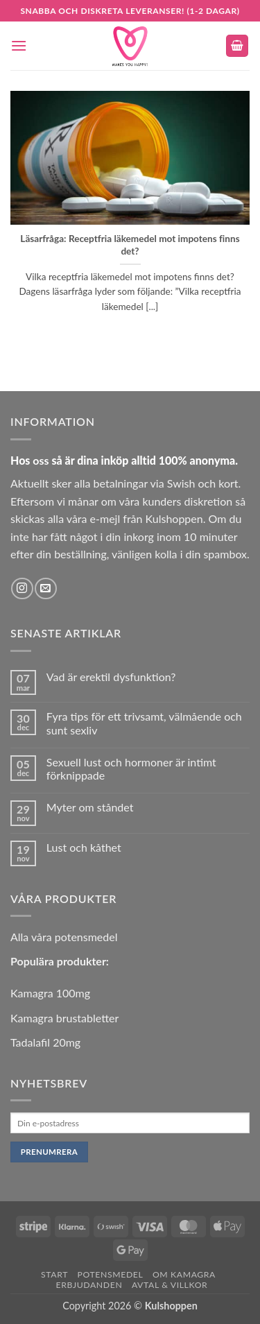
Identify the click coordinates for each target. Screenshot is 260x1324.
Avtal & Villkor (170, 1285)
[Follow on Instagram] (22, 588)
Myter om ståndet (90, 807)
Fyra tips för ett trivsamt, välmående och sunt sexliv (144, 723)
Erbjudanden (89, 1285)
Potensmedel (111, 1274)
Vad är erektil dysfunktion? (111, 676)
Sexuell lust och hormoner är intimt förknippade (131, 768)
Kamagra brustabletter (64, 1017)
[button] (18, 45)
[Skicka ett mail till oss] (45, 588)
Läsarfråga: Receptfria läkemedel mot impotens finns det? (129, 245)
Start (54, 1274)
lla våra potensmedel (68, 936)
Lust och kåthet (83, 847)
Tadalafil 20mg (45, 1042)
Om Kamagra (184, 1274)
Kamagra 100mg (50, 992)
